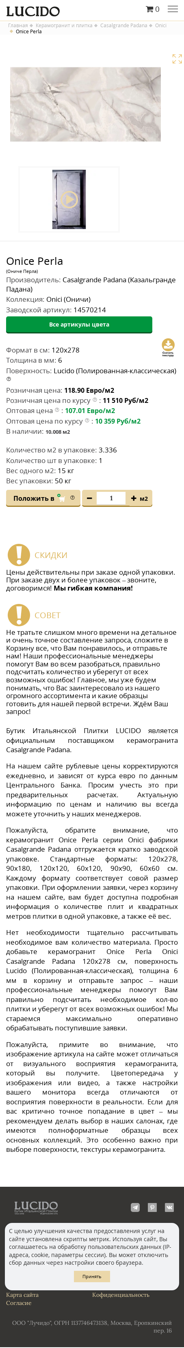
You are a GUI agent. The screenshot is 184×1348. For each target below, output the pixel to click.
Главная (18, 25)
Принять (92, 1276)
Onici (161, 25)
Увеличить (177, 59)
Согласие (19, 1303)
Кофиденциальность (120, 1295)
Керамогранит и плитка (64, 25)
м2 (144, 499)
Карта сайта (22, 1295)
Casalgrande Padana (123, 25)
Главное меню (173, 10)
